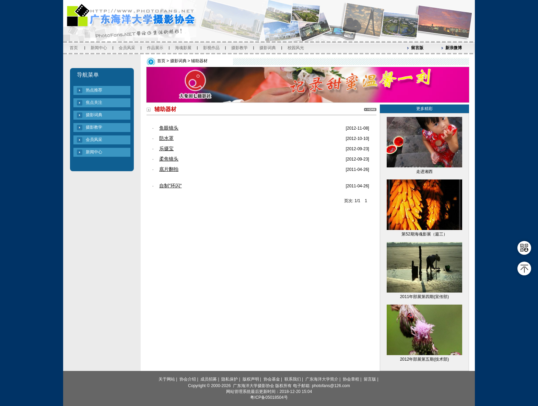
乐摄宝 (166, 148)
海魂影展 (183, 47)
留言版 (417, 47)
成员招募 (208, 379)
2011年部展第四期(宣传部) (424, 296)
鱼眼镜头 (168, 128)
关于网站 (167, 379)
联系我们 (292, 379)
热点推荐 (94, 90)
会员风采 (127, 47)
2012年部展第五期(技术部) (424, 359)
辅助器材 (199, 60)
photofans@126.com (331, 385)
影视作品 (211, 47)
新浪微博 (453, 47)
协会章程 (351, 379)
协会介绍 (187, 379)
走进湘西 (424, 171)
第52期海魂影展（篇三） (424, 234)
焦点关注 (94, 102)
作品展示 (155, 47)
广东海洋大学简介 (321, 379)
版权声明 (251, 379)
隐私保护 (229, 379)
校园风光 (296, 47)
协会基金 (272, 379)
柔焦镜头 (168, 159)
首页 (74, 47)
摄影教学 (239, 47)
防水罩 (166, 138)
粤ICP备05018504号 (269, 397)
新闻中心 (99, 47)
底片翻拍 (168, 169)
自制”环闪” (170, 185)
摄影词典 (267, 47)
